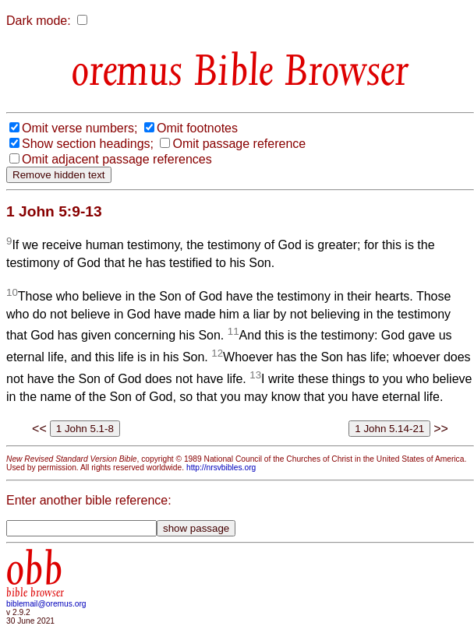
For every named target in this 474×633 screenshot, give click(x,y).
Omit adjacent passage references (117, 159)
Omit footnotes (197, 128)
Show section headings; (88, 143)
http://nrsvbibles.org (221, 467)
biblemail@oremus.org (46, 604)
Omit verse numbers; (79, 128)
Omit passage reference (239, 143)
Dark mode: (38, 20)
